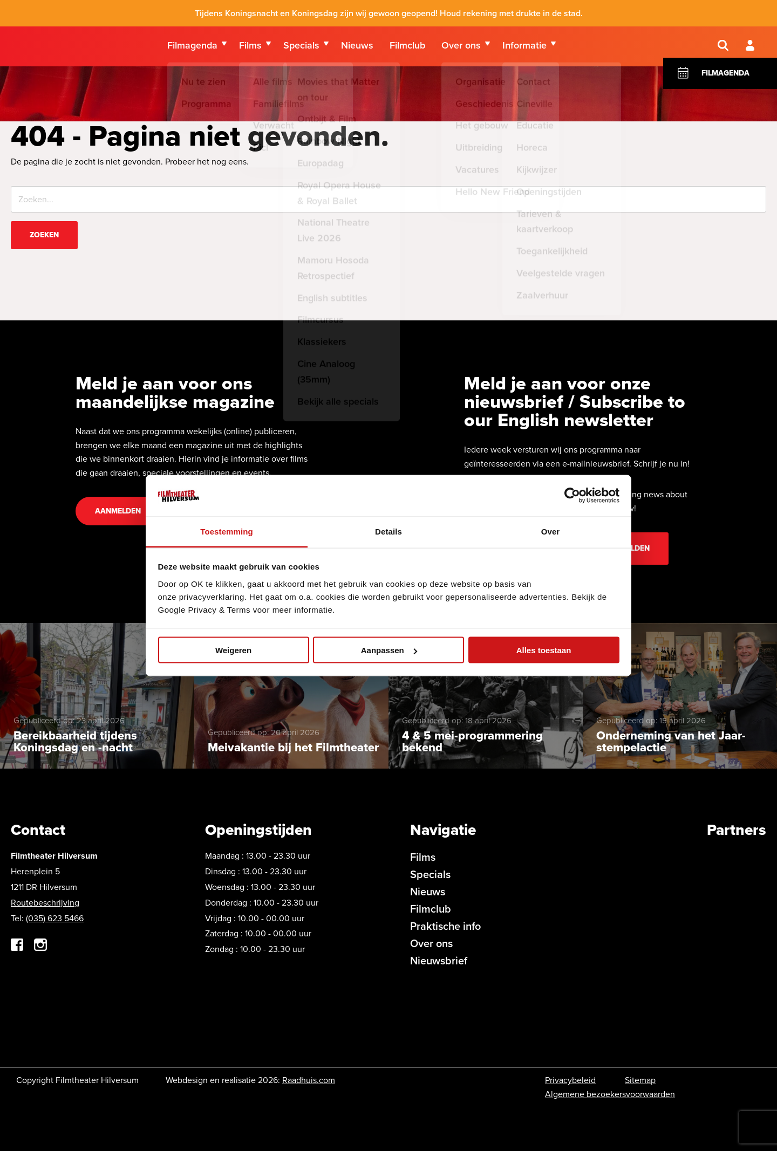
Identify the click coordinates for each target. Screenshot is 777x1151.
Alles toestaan (543, 650)
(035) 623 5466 (55, 918)
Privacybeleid (570, 1080)
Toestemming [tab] (226, 531)
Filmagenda (725, 85)
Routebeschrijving (45, 902)
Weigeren (233, 650)
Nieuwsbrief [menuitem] (438, 961)
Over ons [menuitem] (461, 48)
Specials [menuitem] (301, 48)
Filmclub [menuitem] (407, 48)
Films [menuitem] (250, 48)
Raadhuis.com (308, 1080)
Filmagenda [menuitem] (192, 48)
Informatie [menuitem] (524, 48)
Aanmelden (118, 511)
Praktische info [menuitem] (445, 926)
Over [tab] (550, 531)
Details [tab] (388, 531)
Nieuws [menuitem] (357, 48)
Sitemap (640, 1080)
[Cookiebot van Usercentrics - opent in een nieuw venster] (572, 496)
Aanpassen (389, 650)
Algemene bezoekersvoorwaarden (610, 1094)
